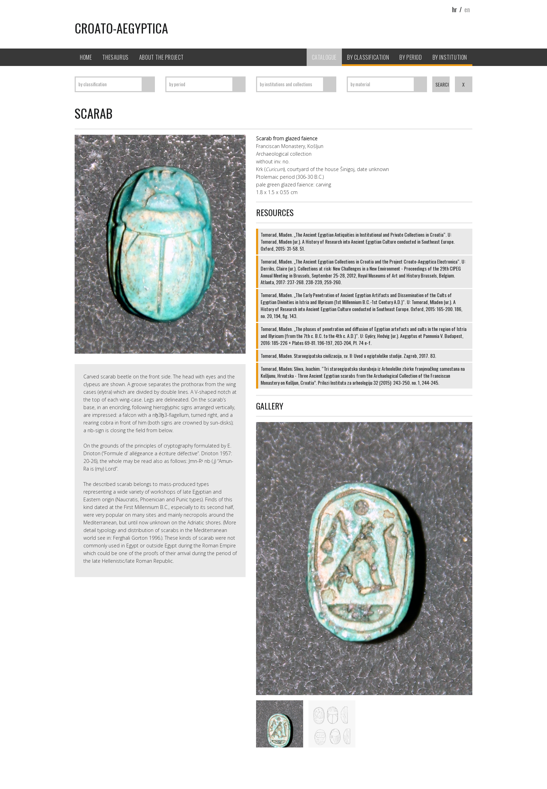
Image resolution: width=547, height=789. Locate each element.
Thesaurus (115, 57)
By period (410, 57)
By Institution (450, 57)
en (467, 9)
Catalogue (324, 57)
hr (454, 9)
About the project (161, 57)
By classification (368, 57)
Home (86, 57)
